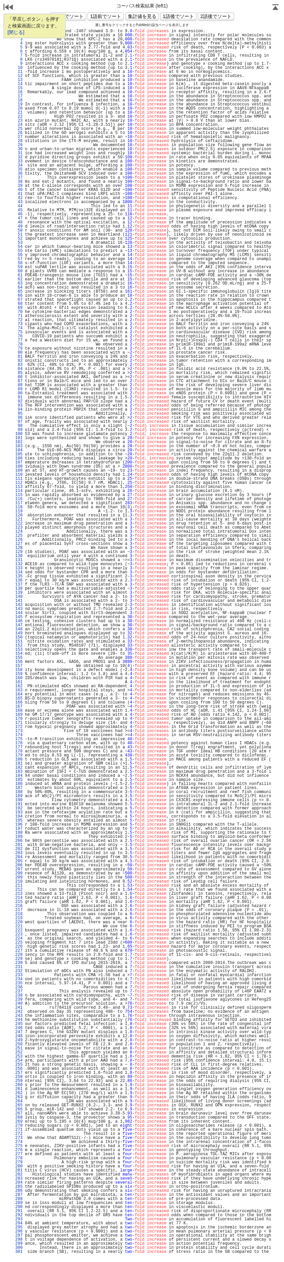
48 (19, 222)
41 (19, 194)
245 (19, 1024)
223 (19, 934)
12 (19, 76)
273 (19, 1138)
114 (19, 491)
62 (19, 279)
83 (19, 364)
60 (19, 271)
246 (19, 1028)
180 (19, 759)
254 (19, 1060)
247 (19, 1032)
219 (19, 918)
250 (19, 1044)
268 (19, 1117)
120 (19, 515)
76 (19, 336)
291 (19, 1211)
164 (19, 694)
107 (19, 462)
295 (19, 1227)
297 (19, 1235)
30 (19, 149)
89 (19, 389)
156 (19, 661)
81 (19, 356)
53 (19, 242)
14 (19, 84)
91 (19, 397)
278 (19, 1158)
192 (19, 808)
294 (19, 1223)
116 (19, 499)
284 (19, 1182)
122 (19, 523)
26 (19, 133)
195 (19, 820)
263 (19, 1097)
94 (19, 409)
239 (19, 999)
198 (19, 832)
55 (19, 251)
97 (19, 421)
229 (19, 959)
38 (19, 181)
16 (19, 92)
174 (19, 735)
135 (19, 576)
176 (19, 743)
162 (19, 686)
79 (19, 348)
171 (19, 723)
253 (19, 1056)
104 (19, 450)
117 (19, 503)
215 (19, 902)
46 (19, 214)
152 (19, 645)
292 (19, 1215)
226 (19, 946)
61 (19, 275)
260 (19, 1085)
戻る (8, 8)
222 (19, 930)
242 (19, 1011)
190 (19, 800)
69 (19, 307)
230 (19, 963)
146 (19, 621)
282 (19, 1174)
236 (19, 987)
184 (19, 775)
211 (19, 885)
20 (19, 108)
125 (19, 535)
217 (19, 910)
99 (19, 430)
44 (19, 206)
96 (19, 417)
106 (19, 458)
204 (19, 857)
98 (19, 425)
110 (19, 474)
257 (19, 1072)
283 (19, 1178)
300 (19, 1247)
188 (19, 792)
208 (19, 873)
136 (19, 580)
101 (19, 438)
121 (19, 519)
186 (19, 784)
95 (19, 413)
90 (19, 393)
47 (19, 218)
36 (19, 173)
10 (19, 67)
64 (19, 287)
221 (19, 926)
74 (19, 328)
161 (19, 682)
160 (19, 678)
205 (19, 861)
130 (19, 556)
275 (19, 1146)
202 (19, 849)
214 (19, 897)
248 (19, 1036)
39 (19, 185)
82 (19, 360)
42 (19, 198)
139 (19, 592)
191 (19, 804)
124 (19, 531)
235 (19, 983)
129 (19, 552)
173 (19, 731)
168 (19, 710)
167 (19, 706)
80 (19, 352)
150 (19, 637)
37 (19, 177)
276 (19, 1150)
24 (19, 124)
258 (19, 1076)
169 (19, 714)
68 (19, 303)
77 (19, 340)
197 (19, 828)
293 (19, 1219)
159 (19, 674)
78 (19, 344)
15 (19, 88)
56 (19, 255)
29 (19, 145)
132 (19, 564)
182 (19, 767)
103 (19, 446)
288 (19, 1199)
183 (19, 771)
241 (19, 1007)
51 (19, 234)
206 (19, 865)
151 (19, 641)
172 (19, 727)
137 (19, 584)
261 (19, 1089)
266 (19, 1109)
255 (19, 1064)
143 (19, 609)
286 (19, 1190)
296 (19, 1231)
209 (19, 877)
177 (19, 747)
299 (19, 1243)
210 (19, 881)
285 (19, 1186)
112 (19, 482)
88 (19, 385)
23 (19, 120)
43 (19, 202)
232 (19, 971)
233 (19, 975)
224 (19, 938)
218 (19, 914)
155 (19, 657)
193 (19, 812)
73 (19, 324)
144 (19, 613)
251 (19, 1048)
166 (19, 702)
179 (19, 755)
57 (19, 259)
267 (19, 1113)
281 (19, 1170)
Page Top (275, 8)
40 (19, 190)
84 (19, 369)
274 (19, 1142)
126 (19, 539)
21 (19, 112)
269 (19, 1121)
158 (19, 670)
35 (19, 169)
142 (19, 605)
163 (19, 690)
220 (19, 922)
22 (19, 116)
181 (19, 763)
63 (19, 283)
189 (19, 796)
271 (19, 1129)
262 (19, 1093)
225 (19, 942)
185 (19, 779)
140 (19, 596)
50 (19, 230)
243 (19, 1015)
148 (19, 629)
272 (19, 1133)
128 (19, 548)
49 (19, 226)
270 (19, 1125)
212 (19, 889)
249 (19, 1040)
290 (19, 1207)
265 (19, 1105)
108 (19, 466)
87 (19, 381)
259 (19, 1081)
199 (19, 836)
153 (19, 649)
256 (19, 1068)
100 (19, 434)
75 (19, 332)
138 (19, 588)
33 (19, 161)
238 (19, 995)
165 (19, 698)
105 (19, 454)
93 (19, 405)
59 (19, 267)
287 (19, 1194)
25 (19, 128)
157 (19, 666)
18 (19, 100)
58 (19, 263)
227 (19, 950)
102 (19, 442)
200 (19, 841)
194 (19, 816)
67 (19, 299)
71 (19, 316)
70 (19, 312)
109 (19, 470)
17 (19, 96)
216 (19, 906)
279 (19, 1162)
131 (19, 560)
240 (19, 1003)
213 (19, 893)
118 (19, 507)
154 (19, 653)
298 (19, 1239)
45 (19, 210)
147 (19, 625)
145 (19, 617)
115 (19, 495)
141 (19, 600)
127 (19, 543)
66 (19, 295)
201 (19, 845)
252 (19, 1052)
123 (19, 527)
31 (19, 153)
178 (19, 751)
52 (19, 238)
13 (19, 80)
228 (19, 954)
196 (19, 824)
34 (19, 165)
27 (19, 137)
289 (19, 1203)
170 (19, 718)
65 (19, 291)
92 (19, 401)
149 (19, 633)
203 (19, 853)
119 (19, 511)
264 (19, 1101)
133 (19, 568)
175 (19, 739)
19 (19, 104)
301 (19, 1251)
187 (19, 788)
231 (19, 967)
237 (19, 991)
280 (19, 1166)
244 (19, 1020)
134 (19, 572)
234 (19, 979)
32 (19, 157)
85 (19, 373)
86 (19, 377)
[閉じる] (15, 32)
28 (19, 141)
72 (19, 320)
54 (19, 246)
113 (19, 487)
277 (19, 1154)
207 (19, 869)
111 (19, 478)
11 (19, 72)
